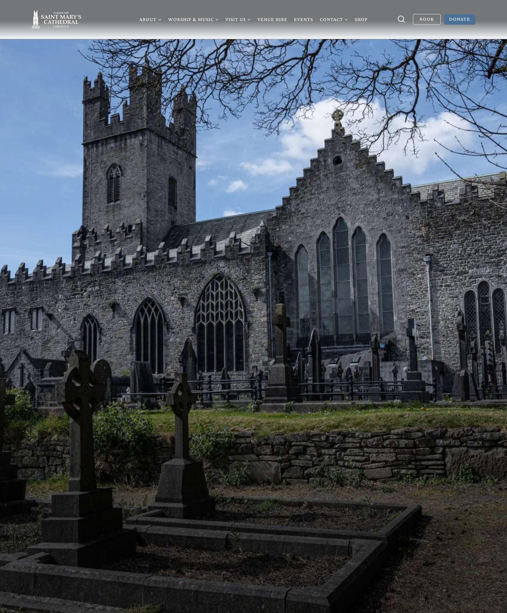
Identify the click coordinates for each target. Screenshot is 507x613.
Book (427, 19)
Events (303, 19)
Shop (361, 19)
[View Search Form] (401, 19)
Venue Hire (272, 19)
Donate (459, 19)
